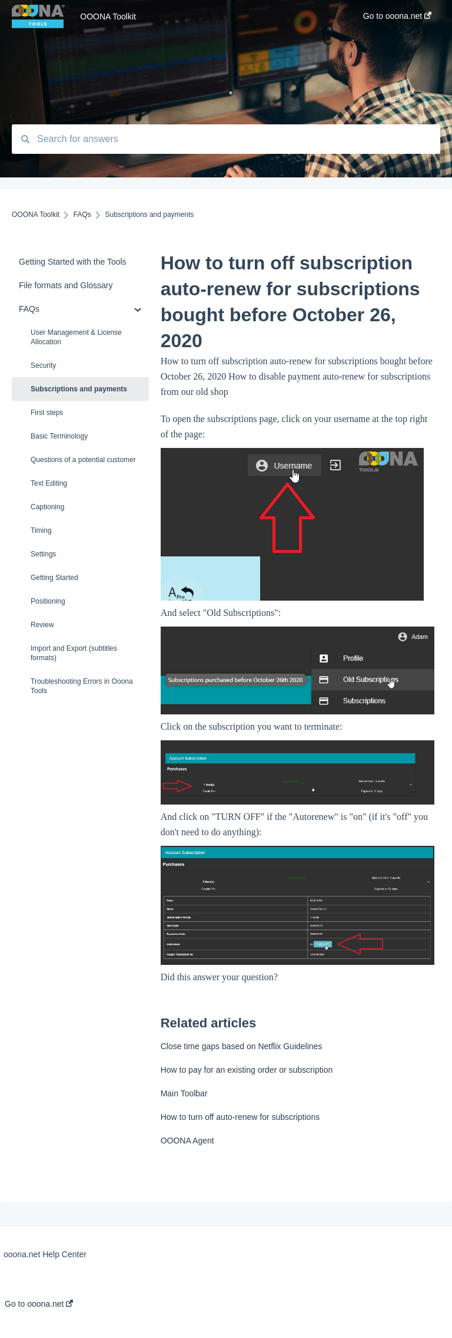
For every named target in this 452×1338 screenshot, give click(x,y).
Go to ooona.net (39, 1304)
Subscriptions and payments (79, 389)
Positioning (48, 601)
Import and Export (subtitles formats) (74, 653)
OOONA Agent (187, 1140)
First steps (47, 412)
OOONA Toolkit (108, 16)
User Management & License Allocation (76, 337)
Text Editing (49, 483)
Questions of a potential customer (83, 460)
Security (43, 365)
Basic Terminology (59, 436)
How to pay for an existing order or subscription (247, 1070)
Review (42, 625)
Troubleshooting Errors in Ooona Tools (82, 686)
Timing (41, 530)
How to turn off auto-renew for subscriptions (240, 1117)
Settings (43, 554)
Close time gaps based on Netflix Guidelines (242, 1046)
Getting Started (54, 578)
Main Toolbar (184, 1093)
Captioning (47, 507)
